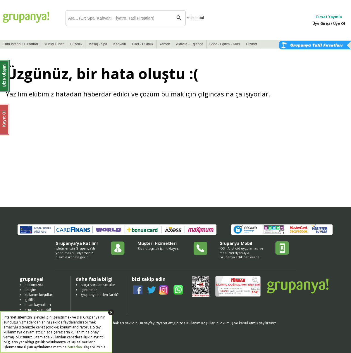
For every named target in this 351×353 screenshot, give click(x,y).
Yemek (164, 44)
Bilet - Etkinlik (142, 44)
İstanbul (194, 17)
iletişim (30, 289)
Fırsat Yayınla (329, 16)
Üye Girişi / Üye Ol (328, 23)
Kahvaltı (119, 44)
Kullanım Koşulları (201, 323)
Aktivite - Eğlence (189, 44)
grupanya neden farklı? (99, 294)
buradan (75, 347)
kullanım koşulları (39, 294)
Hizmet (251, 44)
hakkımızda (34, 284)
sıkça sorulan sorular (98, 284)
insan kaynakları (38, 304)
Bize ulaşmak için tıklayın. (158, 248)
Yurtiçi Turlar (54, 44)
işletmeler (89, 289)
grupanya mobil (38, 309)
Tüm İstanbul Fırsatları (20, 44)
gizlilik (30, 299)
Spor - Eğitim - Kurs (224, 44)
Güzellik (76, 44)
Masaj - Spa (97, 44)
